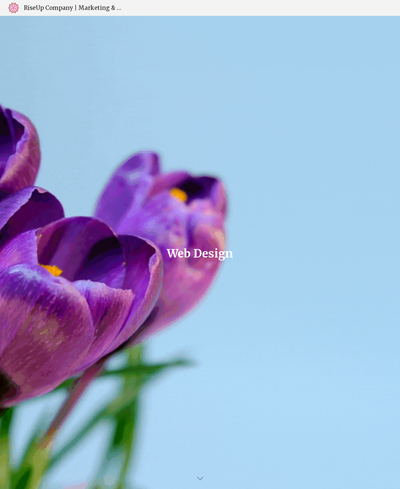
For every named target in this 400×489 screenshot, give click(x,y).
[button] (200, 479)
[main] (200, 252)
